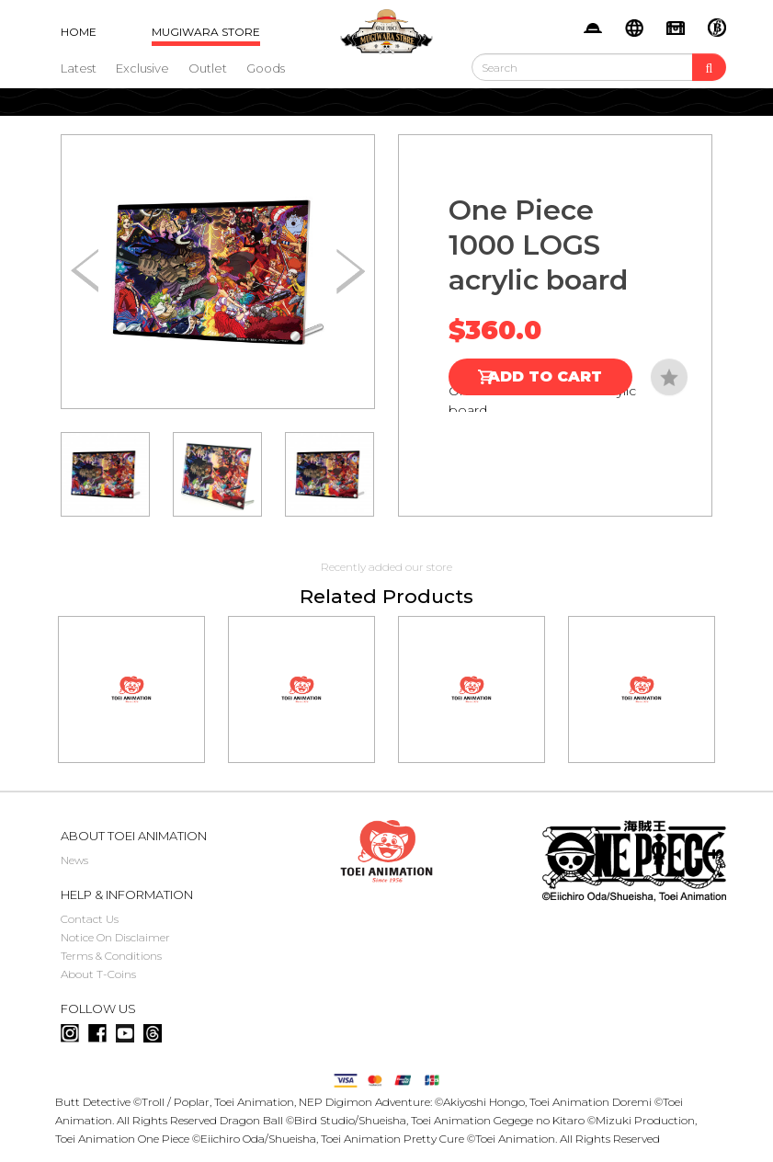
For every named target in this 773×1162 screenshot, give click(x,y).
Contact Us (90, 919)
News (74, 860)
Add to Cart (545, 376)
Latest (79, 68)
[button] (350, 272)
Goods (265, 68)
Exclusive (142, 68)
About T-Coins (98, 974)
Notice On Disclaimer (115, 937)
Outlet (207, 68)
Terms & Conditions (111, 956)
